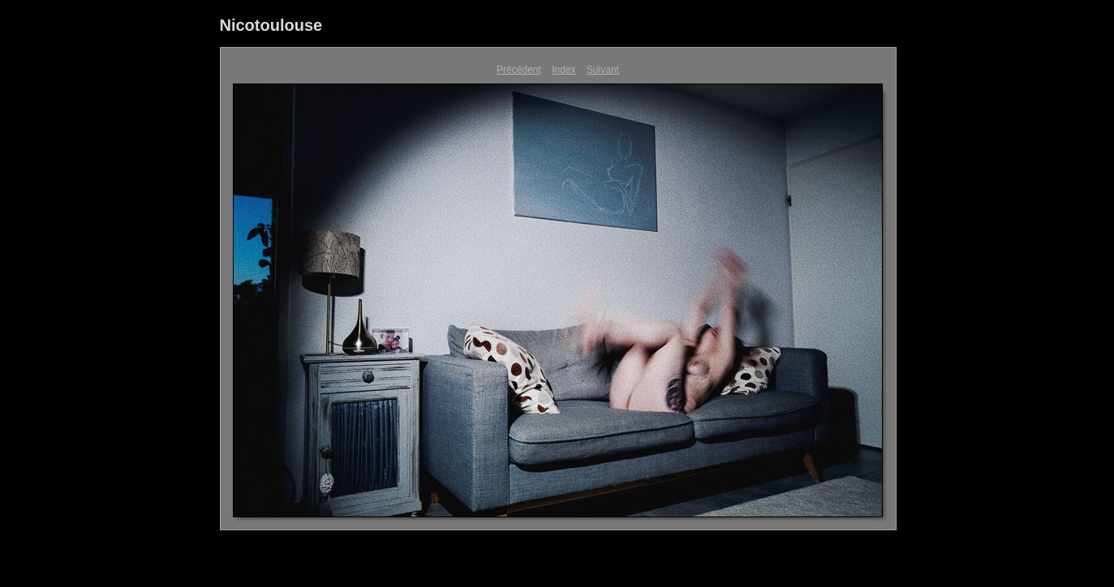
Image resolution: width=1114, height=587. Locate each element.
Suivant (603, 69)
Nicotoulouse (271, 25)
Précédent (519, 69)
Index (563, 69)
